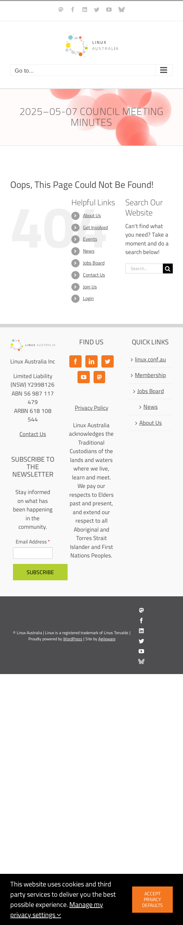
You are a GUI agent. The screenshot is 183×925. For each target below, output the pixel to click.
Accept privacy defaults (152, 899)
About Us (92, 215)
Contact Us (94, 274)
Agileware (106, 639)
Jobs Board (93, 262)
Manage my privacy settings (56, 909)
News (89, 251)
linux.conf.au (150, 359)
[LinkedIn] (91, 361)
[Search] (168, 268)
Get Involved (95, 227)
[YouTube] (84, 377)
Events (90, 239)
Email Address (33, 542)
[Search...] (144, 268)
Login (88, 298)
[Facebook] (75, 361)
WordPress (72, 639)
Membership (150, 375)
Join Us (90, 286)
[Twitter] (107, 361)
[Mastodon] (99, 377)
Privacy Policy (91, 407)
